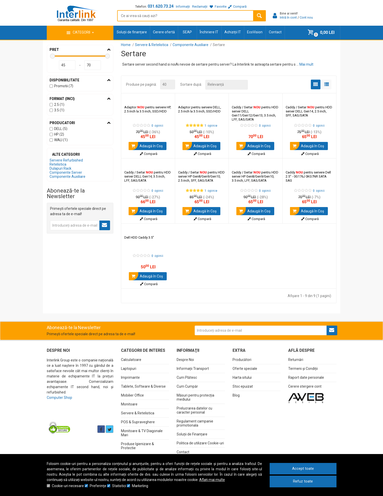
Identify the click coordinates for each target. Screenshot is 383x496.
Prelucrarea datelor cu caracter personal (194, 410)
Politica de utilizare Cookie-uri (200, 443)
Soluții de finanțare (132, 32)
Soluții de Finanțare (192, 434)
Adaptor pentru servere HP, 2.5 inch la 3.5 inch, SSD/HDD (147, 109)
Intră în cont (288, 17)
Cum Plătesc (187, 377)
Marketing (140, 486)
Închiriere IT (209, 32)
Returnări (295, 359)
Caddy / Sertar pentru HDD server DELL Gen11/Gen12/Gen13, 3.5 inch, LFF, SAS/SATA (255, 113)
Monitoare (129, 404)
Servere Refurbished (66, 160)
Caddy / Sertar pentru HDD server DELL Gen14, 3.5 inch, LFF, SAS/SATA (147, 176)
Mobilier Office (132, 395)
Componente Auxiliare (67, 176)
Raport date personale (306, 377)
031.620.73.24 (161, 6)
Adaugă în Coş (146, 146)
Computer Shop (59, 397)
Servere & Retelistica (137, 413)
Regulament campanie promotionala (195, 423)
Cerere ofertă (164, 32)
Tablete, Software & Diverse (143, 386)
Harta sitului (242, 377)
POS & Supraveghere (138, 422)
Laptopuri (128, 368)
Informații (183, 6)
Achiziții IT (232, 32)
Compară (148, 153)
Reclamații (199, 6)
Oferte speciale (245, 368)
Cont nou (306, 17)
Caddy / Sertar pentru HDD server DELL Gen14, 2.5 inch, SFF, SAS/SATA (309, 111)
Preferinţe (98, 486)
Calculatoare (131, 359)
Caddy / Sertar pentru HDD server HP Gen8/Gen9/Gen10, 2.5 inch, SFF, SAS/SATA (201, 176)
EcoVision (255, 32)
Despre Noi (185, 359)
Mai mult (306, 64)
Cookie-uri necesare (68, 486)
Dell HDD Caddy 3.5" (139, 237)
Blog (236, 395)
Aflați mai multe (212, 480)
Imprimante (130, 377)
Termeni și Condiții (303, 368)
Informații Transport (193, 368)
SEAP (187, 32)
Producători (242, 359)
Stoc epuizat (243, 386)
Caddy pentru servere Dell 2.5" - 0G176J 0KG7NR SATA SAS (308, 176)
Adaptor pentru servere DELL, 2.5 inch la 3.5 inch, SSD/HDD (199, 109)
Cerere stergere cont (304, 386)
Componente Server (66, 172)
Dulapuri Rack (60, 168)
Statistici (119, 486)
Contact (275, 32)
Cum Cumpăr (187, 386)
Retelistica (58, 164)
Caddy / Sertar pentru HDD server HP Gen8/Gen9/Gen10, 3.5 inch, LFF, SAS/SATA (255, 176)
